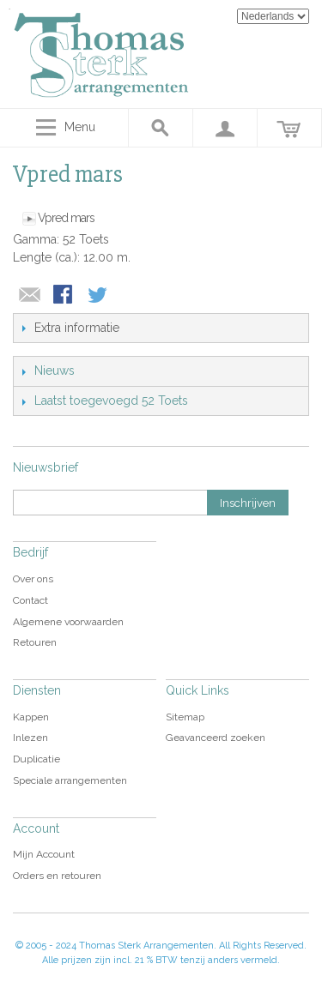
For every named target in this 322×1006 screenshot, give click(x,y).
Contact (30, 600)
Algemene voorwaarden (68, 622)
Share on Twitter (99, 296)
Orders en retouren (57, 876)
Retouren (35, 642)
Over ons (33, 579)
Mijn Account (44, 854)
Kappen (31, 717)
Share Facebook (64, 296)
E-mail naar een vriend (30, 296)
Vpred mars (66, 218)
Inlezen (30, 738)
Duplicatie (36, 759)
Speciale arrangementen (70, 780)
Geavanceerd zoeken (215, 738)
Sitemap (185, 717)
